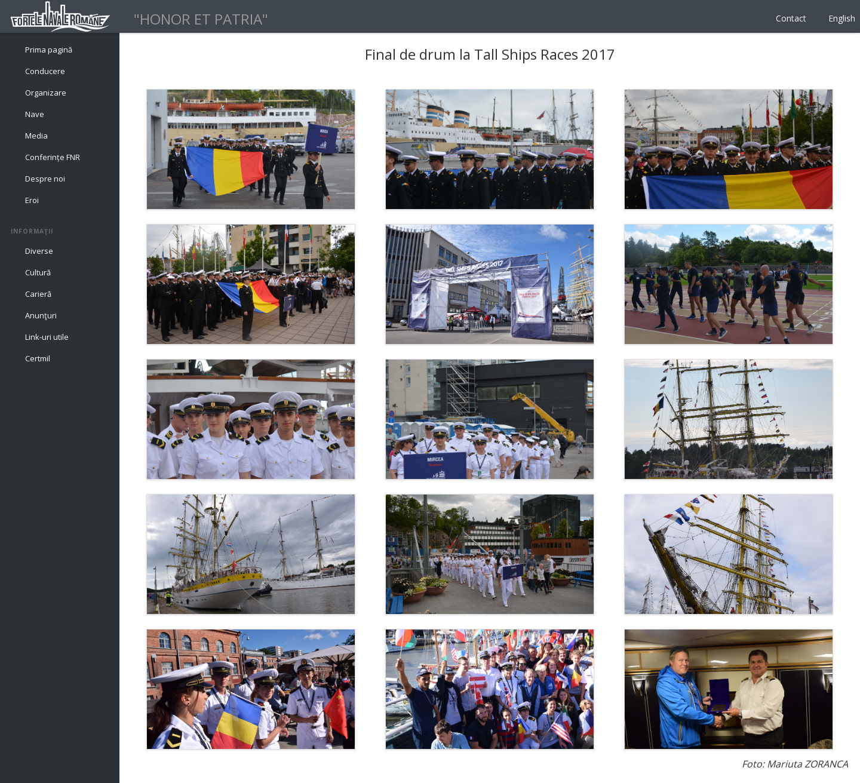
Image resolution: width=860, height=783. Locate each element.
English (841, 18)
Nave (34, 114)
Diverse (39, 250)
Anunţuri (41, 315)
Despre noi (45, 178)
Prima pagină (48, 49)
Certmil (37, 358)
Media (36, 135)
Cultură (38, 272)
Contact (791, 18)
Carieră (38, 293)
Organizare (45, 92)
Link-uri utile (47, 336)
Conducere (45, 71)
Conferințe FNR (52, 157)
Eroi (32, 200)
